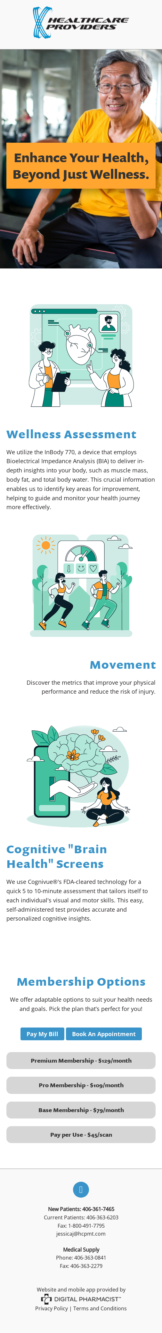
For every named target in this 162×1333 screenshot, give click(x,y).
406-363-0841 (90, 1257)
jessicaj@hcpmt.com (81, 1233)
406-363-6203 (102, 1217)
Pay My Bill (42, 1034)
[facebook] (81, 1190)
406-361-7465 (98, 1209)
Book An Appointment (104, 1034)
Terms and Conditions (100, 1308)
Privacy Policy (51, 1308)
